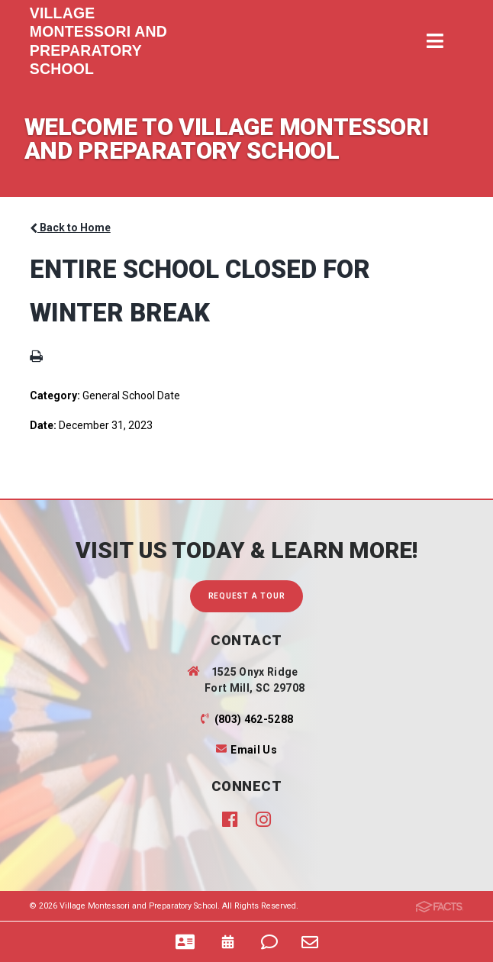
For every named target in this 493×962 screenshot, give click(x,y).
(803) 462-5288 (254, 719)
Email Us (253, 750)
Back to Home (70, 227)
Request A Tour (246, 596)
